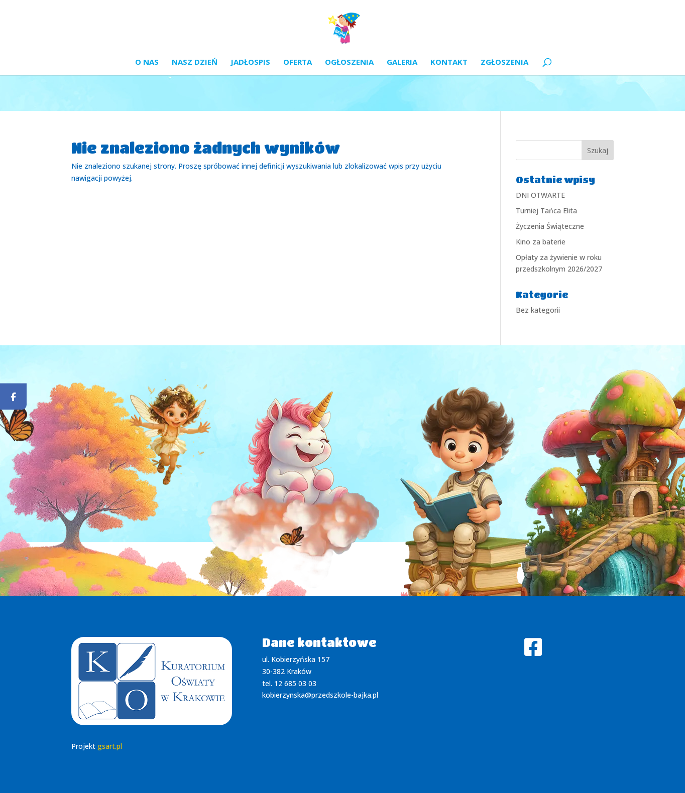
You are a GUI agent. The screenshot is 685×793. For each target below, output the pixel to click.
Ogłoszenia (349, 62)
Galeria (402, 62)
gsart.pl (109, 746)
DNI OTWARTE (540, 195)
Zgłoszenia (504, 62)
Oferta (297, 62)
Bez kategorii (538, 310)
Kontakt (449, 62)
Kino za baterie (540, 241)
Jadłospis (250, 62)
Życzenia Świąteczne (550, 226)
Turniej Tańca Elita (546, 210)
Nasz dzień (194, 62)
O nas (147, 62)
